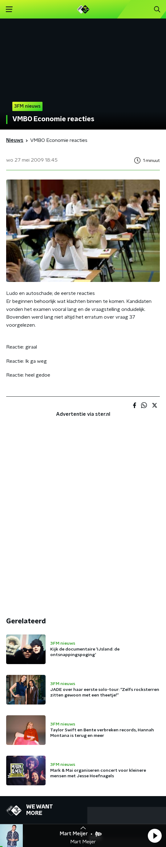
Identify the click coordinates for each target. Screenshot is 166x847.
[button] (154, 835)
